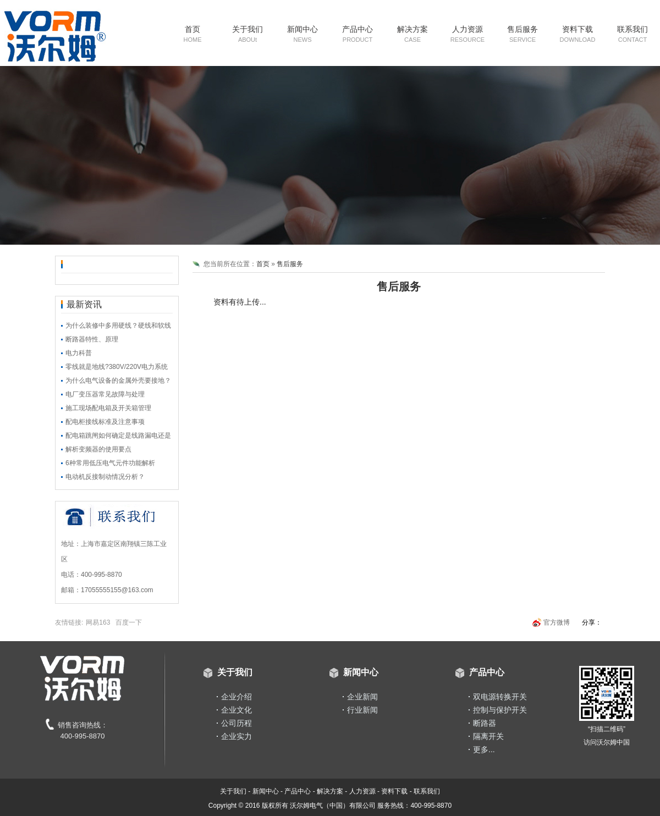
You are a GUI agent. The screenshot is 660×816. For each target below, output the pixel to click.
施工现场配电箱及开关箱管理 (108, 408)
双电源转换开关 (500, 696)
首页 (193, 34)
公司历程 (236, 723)
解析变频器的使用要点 (98, 449)
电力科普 (78, 353)
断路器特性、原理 (91, 339)
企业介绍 (236, 696)
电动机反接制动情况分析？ (105, 477)
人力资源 (467, 34)
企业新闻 (362, 696)
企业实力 (236, 736)
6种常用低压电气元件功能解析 (110, 463)
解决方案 (412, 34)
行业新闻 (362, 709)
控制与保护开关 (500, 709)
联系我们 (632, 34)
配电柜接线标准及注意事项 (105, 422)
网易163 (98, 622)
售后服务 (522, 34)
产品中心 (357, 34)
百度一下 (129, 622)
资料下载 (578, 34)
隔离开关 (488, 736)
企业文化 (236, 709)
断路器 (484, 723)
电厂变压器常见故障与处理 (105, 394)
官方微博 (556, 622)
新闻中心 (302, 34)
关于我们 (247, 34)
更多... (484, 749)
